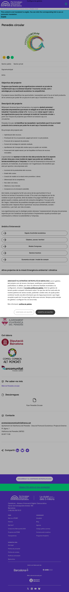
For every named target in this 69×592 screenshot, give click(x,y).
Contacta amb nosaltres (43, 532)
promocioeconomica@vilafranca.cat (16, 423)
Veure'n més (9, 287)
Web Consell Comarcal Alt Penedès (34, 355)
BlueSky (39, 589)
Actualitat (39, 518)
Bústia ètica (11, 559)
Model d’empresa (35, 246)
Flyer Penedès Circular (34, 405)
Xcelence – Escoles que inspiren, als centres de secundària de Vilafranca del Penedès (35, 308)
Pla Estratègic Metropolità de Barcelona (11, 4)
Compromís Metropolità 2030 (11, 8)
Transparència (12, 535)
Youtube (35, 589)
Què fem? (11, 525)
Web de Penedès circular (11, 386)
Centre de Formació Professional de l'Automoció (22, 284)
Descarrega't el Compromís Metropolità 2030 (34, 479)
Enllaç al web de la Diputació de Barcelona (34, 342)
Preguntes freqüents (42, 535)
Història (10, 521)
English (3, 17)
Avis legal (11, 545)
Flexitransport (10, 276)
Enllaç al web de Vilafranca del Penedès (34, 322)
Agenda (38, 525)
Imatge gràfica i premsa (43, 528)
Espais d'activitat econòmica (35, 233)
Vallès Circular (10, 280)
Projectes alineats (24, 8)
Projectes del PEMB (14, 532)
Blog (37, 521)
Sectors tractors (35, 253)
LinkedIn (32, 589)
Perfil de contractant (14, 555)
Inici (2, 8)
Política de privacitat (14, 548)
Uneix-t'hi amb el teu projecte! (34, 487)
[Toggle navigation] (66, 4)
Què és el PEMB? (13, 518)
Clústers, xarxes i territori (35, 240)
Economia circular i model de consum (35, 259)
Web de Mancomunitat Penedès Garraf (34, 368)
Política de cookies (13, 552)
